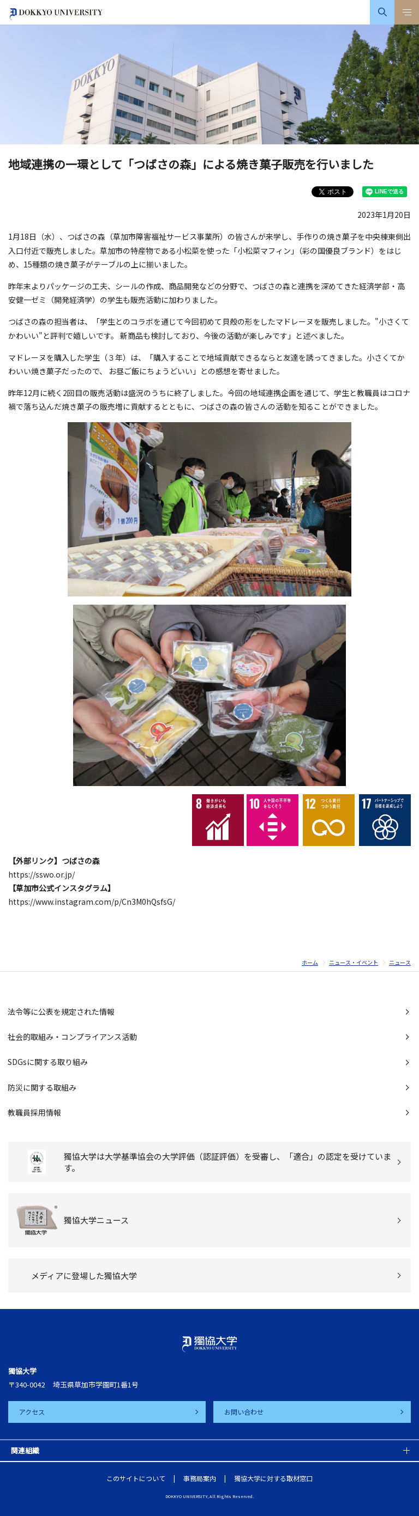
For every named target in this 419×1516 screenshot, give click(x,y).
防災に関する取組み (42, 1087)
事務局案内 (199, 1478)
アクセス (32, 1411)
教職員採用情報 (34, 1112)
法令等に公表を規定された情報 (61, 1011)
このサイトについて (135, 1478)
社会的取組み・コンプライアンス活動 (72, 1036)
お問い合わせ (244, 1411)
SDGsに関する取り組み (48, 1061)
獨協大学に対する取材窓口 (273, 1478)
